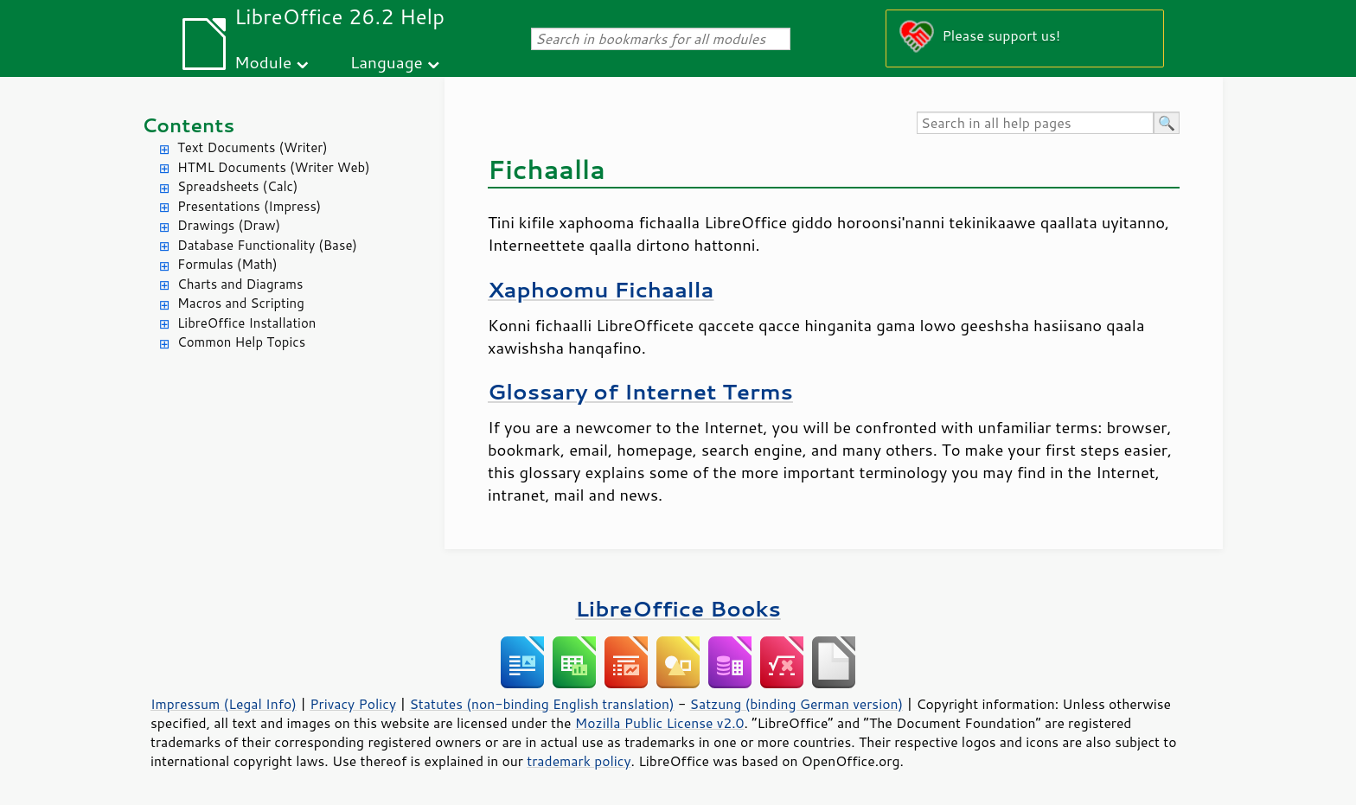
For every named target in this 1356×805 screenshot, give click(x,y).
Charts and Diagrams (240, 284)
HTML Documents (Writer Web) (273, 167)
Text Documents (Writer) (252, 147)
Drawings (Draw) (228, 225)
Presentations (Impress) (249, 206)
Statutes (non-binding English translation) (541, 703)
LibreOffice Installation (246, 323)
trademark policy (578, 760)
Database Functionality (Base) (267, 245)
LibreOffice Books (678, 608)
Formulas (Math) (227, 264)
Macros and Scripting (240, 303)
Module (262, 61)
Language (386, 61)
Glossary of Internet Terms (640, 391)
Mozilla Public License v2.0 (660, 722)
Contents (188, 125)
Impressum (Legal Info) (223, 703)
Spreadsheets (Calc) (237, 186)
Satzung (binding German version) (797, 703)
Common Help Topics (241, 342)
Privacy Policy (353, 703)
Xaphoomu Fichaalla (600, 289)
